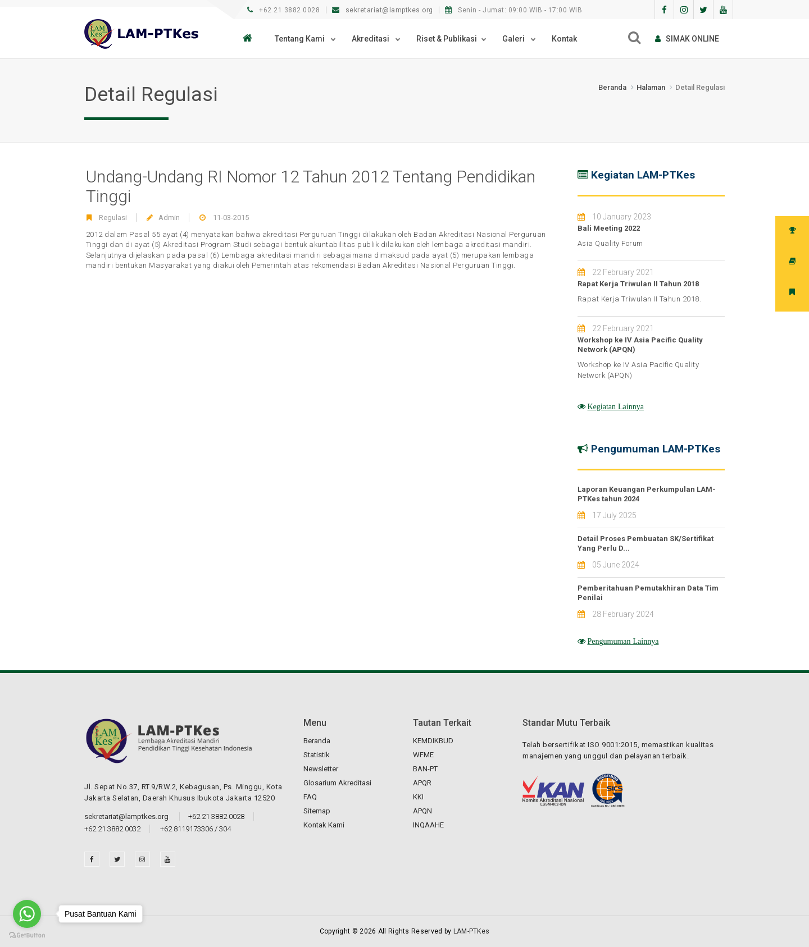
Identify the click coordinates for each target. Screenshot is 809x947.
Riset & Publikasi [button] (446, 38)
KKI (418, 797)
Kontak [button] (564, 38)
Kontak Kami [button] (323, 825)
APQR (422, 783)
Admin (169, 217)
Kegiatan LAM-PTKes (643, 174)
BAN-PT (425, 769)
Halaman (651, 87)
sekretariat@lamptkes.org (383, 10)
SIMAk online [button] (687, 38)
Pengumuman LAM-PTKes (655, 448)
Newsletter (320, 769)
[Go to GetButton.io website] (27, 935)
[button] (250, 38)
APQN (422, 811)
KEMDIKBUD (433, 740)
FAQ (310, 797)
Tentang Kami (300, 38)
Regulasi (113, 217)
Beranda (612, 87)
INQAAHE (428, 825)
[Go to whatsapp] (27, 914)
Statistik (316, 755)
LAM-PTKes (471, 931)
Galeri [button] (514, 38)
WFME (423, 755)
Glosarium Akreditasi (337, 783)
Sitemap (316, 811)
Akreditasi (371, 38)
